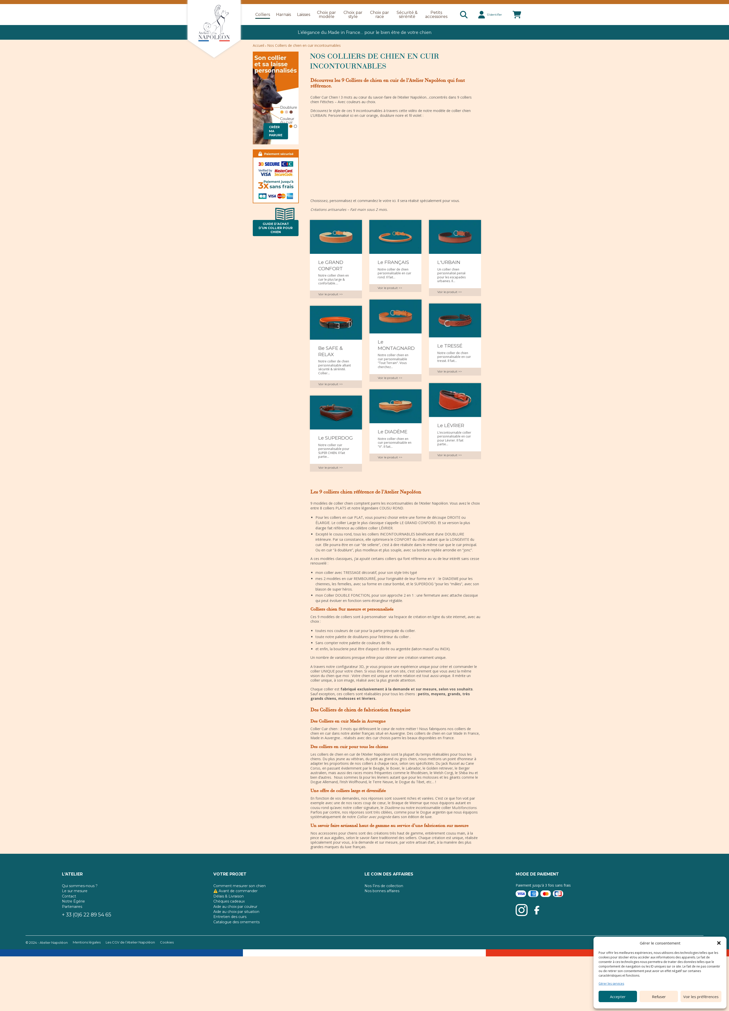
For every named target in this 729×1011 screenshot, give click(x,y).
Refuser (659, 996)
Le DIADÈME (392, 437)
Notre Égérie (73, 919)
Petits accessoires (436, 14)
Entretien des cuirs (229, 935)
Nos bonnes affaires (381, 909)
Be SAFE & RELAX (330, 354)
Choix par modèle (326, 14)
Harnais (283, 15)
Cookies (167, 960)
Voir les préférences (701, 996)
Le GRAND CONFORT (330, 265)
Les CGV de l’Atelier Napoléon (130, 960)
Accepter (618, 996)
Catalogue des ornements (236, 940)
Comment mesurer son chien (239, 904)
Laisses (303, 15)
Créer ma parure (275, 131)
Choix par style (353, 14)
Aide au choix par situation (236, 930)
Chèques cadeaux (229, 919)
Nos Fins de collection (383, 904)
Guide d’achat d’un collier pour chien (276, 227)
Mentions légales (87, 960)
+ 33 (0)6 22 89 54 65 (86, 932)
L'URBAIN (448, 262)
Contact (69, 914)
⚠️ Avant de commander (235, 909)
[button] (718, 943)
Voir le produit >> (330, 294)
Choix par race (379, 14)
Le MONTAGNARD (396, 348)
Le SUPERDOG (335, 443)
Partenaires (72, 924)
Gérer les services (611, 984)
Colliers (262, 15)
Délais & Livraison (228, 914)
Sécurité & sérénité (407, 14)
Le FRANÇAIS (393, 262)
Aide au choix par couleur (235, 924)
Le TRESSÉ (449, 349)
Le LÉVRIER (450, 431)
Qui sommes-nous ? (80, 904)
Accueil (258, 45)
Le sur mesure (74, 909)
